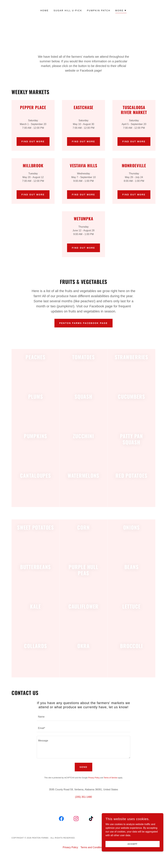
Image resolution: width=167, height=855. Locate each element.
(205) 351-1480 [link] (83, 797)
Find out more (33, 141)
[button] (121, 11)
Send (83, 767)
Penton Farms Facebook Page (83, 323)
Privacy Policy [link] (94, 778)
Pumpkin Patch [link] (98, 10)
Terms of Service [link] (110, 778)
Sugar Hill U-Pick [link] (68, 10)
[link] (61, 819)
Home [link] (44, 10)
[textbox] (83, 717)
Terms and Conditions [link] (92, 847)
